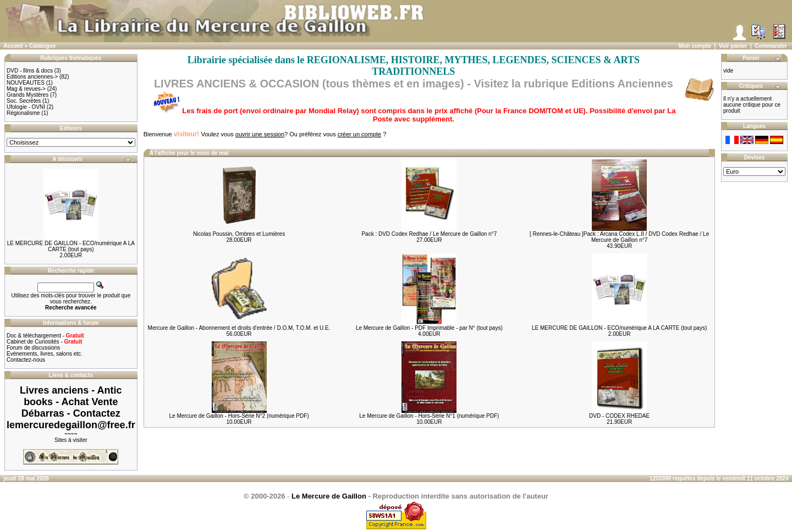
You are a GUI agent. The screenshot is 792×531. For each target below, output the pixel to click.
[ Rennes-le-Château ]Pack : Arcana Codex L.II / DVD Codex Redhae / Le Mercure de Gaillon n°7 (619, 237)
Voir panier (733, 46)
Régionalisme (23, 113)
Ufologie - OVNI (26, 107)
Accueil (13, 46)
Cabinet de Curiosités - (44, 342)
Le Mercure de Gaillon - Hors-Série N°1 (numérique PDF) (429, 416)
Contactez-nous (26, 360)
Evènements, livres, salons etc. (44, 354)
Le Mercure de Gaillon (329, 496)
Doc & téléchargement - (45, 336)
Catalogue (42, 46)
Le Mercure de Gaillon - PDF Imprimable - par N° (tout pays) (429, 328)
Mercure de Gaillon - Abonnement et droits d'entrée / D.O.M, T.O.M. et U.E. (239, 328)
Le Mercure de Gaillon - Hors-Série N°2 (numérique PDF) (239, 416)
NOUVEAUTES (26, 83)
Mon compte (695, 46)
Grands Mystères (27, 95)
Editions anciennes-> (32, 77)
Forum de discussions (33, 348)
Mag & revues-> (26, 89)
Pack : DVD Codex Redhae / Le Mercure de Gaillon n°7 (429, 234)
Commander (771, 46)
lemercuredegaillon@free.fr (71, 424)
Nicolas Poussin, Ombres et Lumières (239, 234)
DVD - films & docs (30, 71)
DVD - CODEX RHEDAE (619, 416)
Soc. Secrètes (24, 101)
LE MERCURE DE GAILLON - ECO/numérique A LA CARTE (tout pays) (71, 246)
